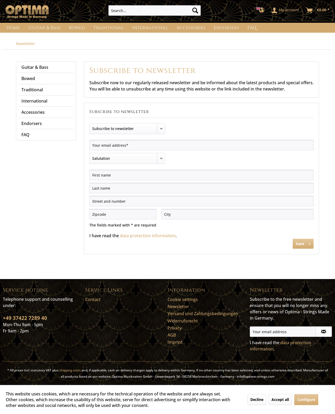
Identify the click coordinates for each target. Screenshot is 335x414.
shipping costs (70, 370)
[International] (150, 28)
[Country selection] (262, 10)
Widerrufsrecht (183, 321)
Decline (256, 399)
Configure (306, 399)
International (34, 101)
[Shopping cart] (318, 10)
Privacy (175, 328)
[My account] (285, 10)
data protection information (148, 236)
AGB (172, 335)
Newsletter (178, 306)
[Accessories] (191, 28)
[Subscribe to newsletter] (323, 331)
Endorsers (31, 123)
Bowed (28, 78)
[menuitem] (154, 10)
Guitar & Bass (34, 67)
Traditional (32, 90)
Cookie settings (183, 299)
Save (303, 243)
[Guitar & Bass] (44, 28)
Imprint (175, 342)
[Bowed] (77, 28)
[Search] (195, 10)
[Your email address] (283, 331)
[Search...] (154, 10)
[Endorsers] (226, 28)
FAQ (25, 135)
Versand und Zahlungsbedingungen (203, 313)
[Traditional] (109, 28)
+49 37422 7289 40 (25, 318)
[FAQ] (252, 28)
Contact (93, 299)
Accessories (33, 112)
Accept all (280, 399)
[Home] (13, 28)
